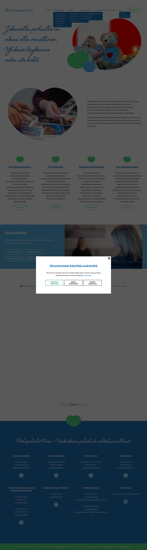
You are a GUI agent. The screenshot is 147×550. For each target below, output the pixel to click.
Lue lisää (87, 275)
